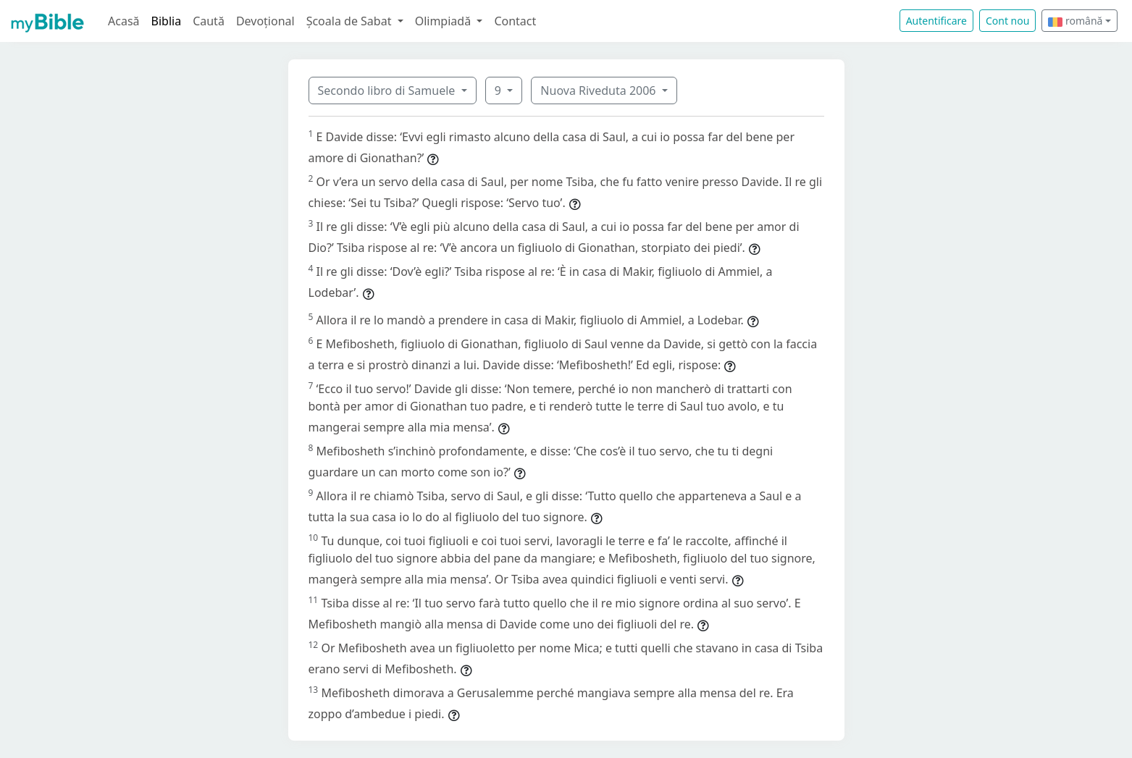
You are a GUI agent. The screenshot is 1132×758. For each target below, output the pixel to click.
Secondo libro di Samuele (388, 90)
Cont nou (1007, 21)
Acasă (124, 21)
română (1075, 21)
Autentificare (936, 21)
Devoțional (265, 21)
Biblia (166, 21)
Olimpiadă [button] (444, 21)
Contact (515, 21)
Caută (209, 21)
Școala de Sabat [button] (350, 21)
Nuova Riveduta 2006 (599, 90)
